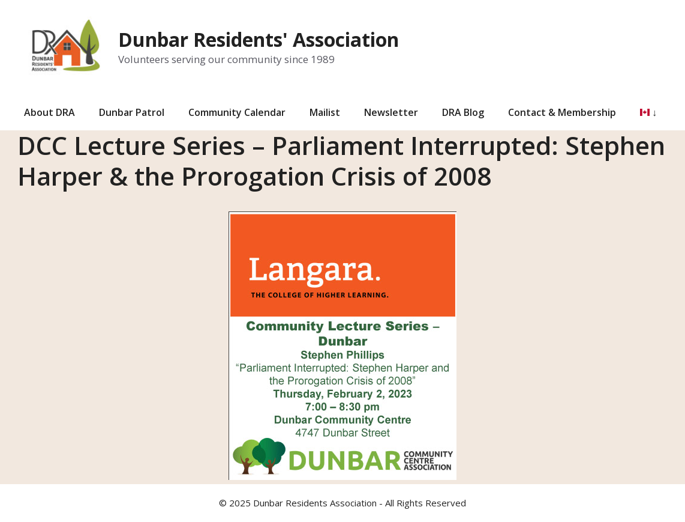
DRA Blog (463, 112)
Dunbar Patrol (131, 112)
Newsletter (391, 112)
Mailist (325, 112)
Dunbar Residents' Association (258, 39)
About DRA (49, 112)
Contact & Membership (562, 112)
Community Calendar (237, 112)
